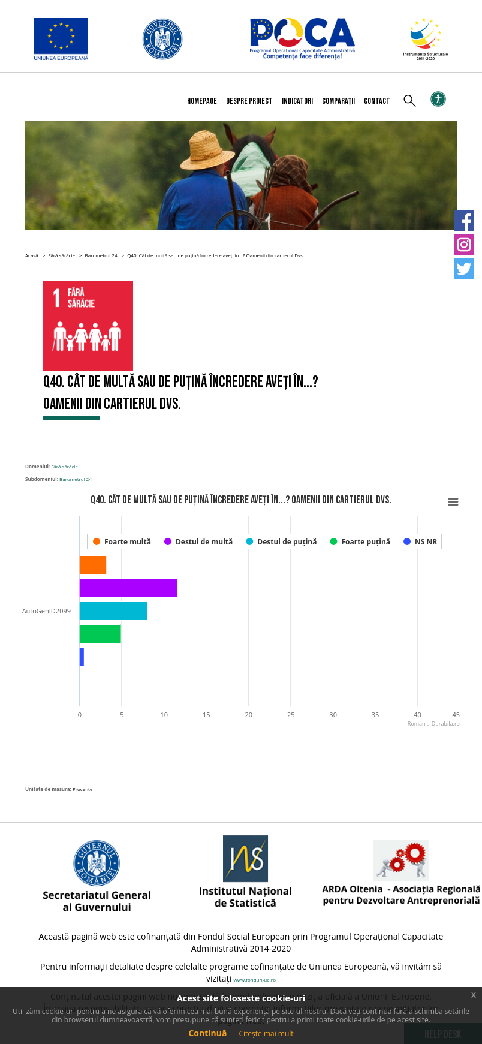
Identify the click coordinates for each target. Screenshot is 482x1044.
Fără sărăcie (61, 255)
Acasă (31, 255)
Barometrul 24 (101, 255)
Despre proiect (249, 101)
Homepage (202, 101)
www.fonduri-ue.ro (255, 979)
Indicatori (297, 101)
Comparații (338, 101)
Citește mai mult (266, 1033)
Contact (377, 101)
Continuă (207, 1033)
